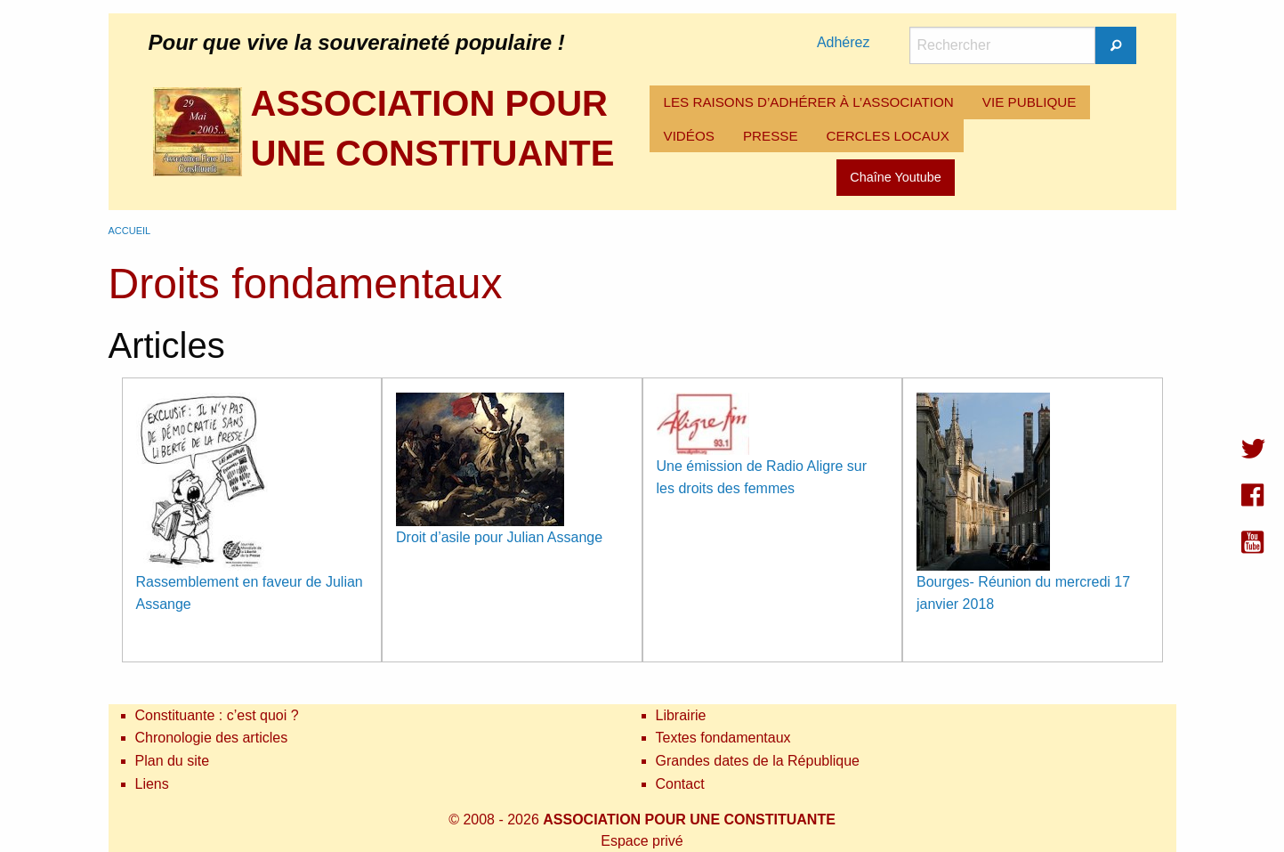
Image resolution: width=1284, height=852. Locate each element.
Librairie (681, 715)
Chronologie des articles (211, 737)
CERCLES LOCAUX (888, 135)
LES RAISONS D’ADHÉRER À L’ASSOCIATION (809, 102)
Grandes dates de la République (758, 760)
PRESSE (770, 135)
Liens (152, 783)
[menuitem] (809, 102)
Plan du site (172, 760)
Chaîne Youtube (895, 177)
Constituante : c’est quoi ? (217, 715)
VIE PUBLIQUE (1029, 102)
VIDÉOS (689, 135)
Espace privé (642, 840)
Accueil (130, 230)
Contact (680, 783)
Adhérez (843, 42)
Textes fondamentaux (723, 737)
